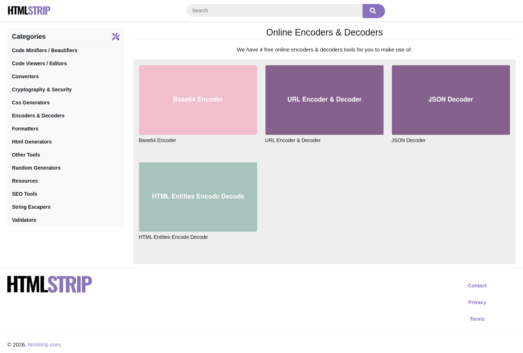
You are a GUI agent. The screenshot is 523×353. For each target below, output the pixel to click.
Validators (24, 220)
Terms (477, 319)
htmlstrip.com (44, 344)
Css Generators (31, 102)
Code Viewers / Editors (39, 63)
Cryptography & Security (42, 89)
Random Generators (36, 168)
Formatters (25, 129)
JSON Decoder (409, 140)
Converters (25, 76)
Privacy (477, 302)
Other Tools (26, 155)
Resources (25, 181)
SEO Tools (24, 194)
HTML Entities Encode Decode (173, 237)
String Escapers (31, 207)
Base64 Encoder (157, 140)
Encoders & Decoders (38, 116)
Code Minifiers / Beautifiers (44, 50)
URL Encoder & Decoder (293, 140)
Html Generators (32, 142)
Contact (477, 285)
